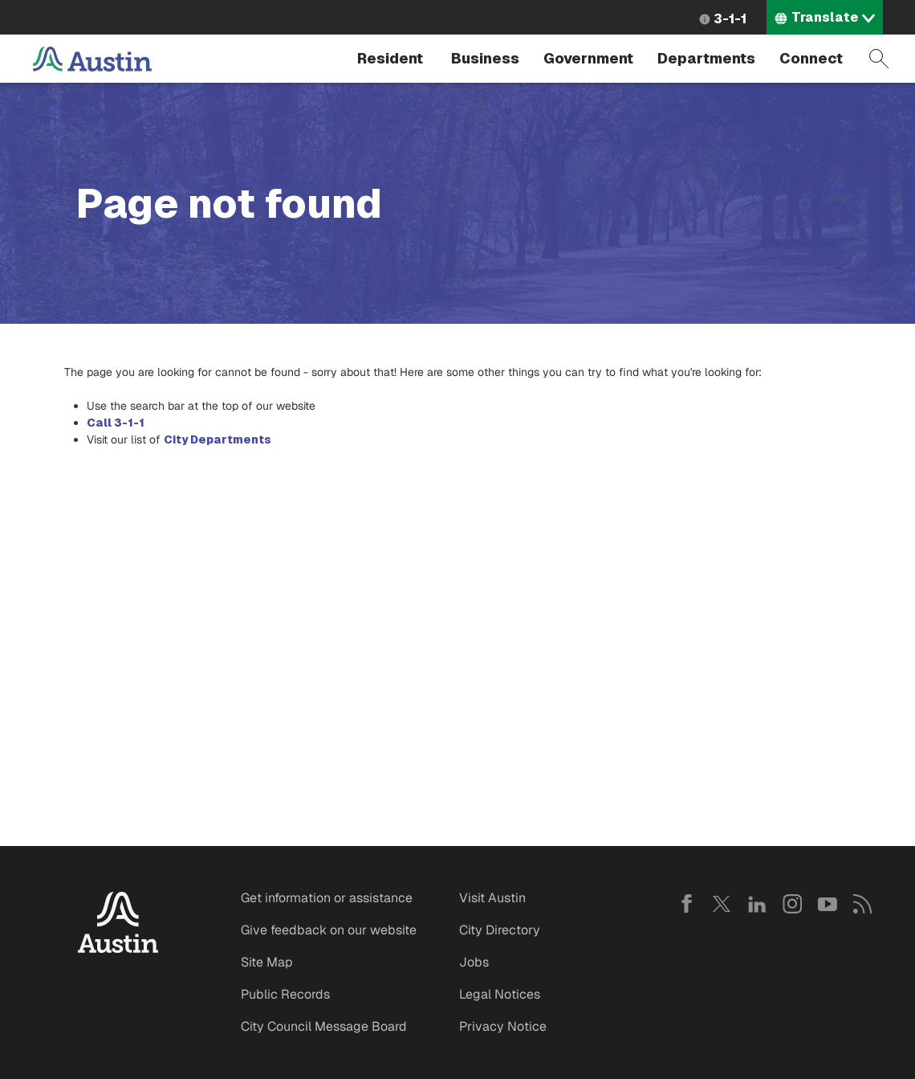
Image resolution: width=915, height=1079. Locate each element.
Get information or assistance (327, 897)
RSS (862, 903)
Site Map (267, 962)
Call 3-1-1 (115, 422)
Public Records (285, 994)
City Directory (499, 930)
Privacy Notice (503, 1026)
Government (588, 58)
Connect (811, 58)
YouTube (827, 903)
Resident (390, 58)
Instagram (792, 903)
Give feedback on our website (329, 930)
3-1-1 (730, 18)
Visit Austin (492, 897)
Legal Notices (499, 994)
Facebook (686, 903)
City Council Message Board (324, 1026)
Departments (706, 58)
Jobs (474, 962)
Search (879, 59)
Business (485, 58)
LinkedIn (757, 903)
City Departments (217, 439)
